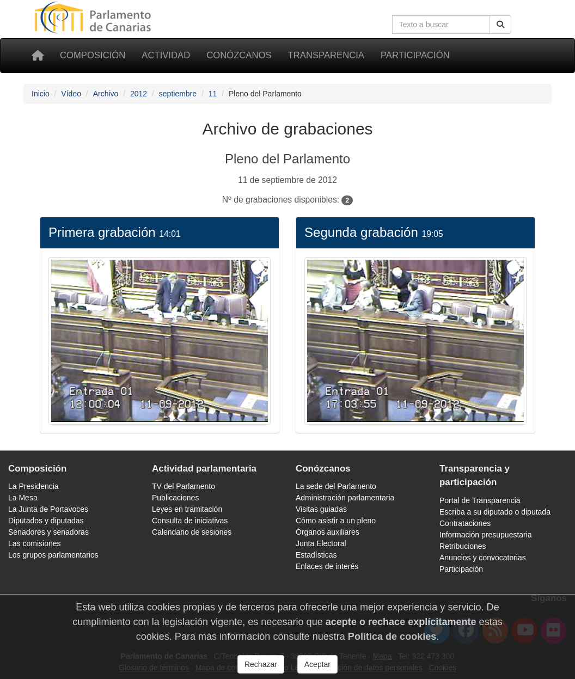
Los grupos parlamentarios (53, 554)
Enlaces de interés (327, 566)
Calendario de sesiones (191, 532)
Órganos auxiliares (327, 532)
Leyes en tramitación (187, 509)
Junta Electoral (321, 543)
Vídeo (71, 93)
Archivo (106, 93)
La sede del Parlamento (336, 486)
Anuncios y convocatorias (482, 557)
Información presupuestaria (485, 534)
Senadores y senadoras (48, 532)
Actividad (166, 55)
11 (213, 93)
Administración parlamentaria (345, 497)
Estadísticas (316, 554)
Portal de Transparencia (480, 500)
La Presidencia (33, 486)
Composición (92, 55)
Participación (415, 55)
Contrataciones (465, 523)
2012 (138, 93)
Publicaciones (175, 497)
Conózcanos (238, 55)
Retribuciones (462, 546)
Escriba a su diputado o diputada (494, 511)
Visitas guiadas (321, 509)
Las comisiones (34, 543)
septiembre (178, 93)
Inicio (41, 93)
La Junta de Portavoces (48, 509)
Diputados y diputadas (46, 520)
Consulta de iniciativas (190, 520)
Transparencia (326, 55)
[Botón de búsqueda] (500, 24)
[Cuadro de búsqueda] (441, 24)
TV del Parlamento (183, 486)
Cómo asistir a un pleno (336, 520)
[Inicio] (37, 55)
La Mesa (23, 497)
